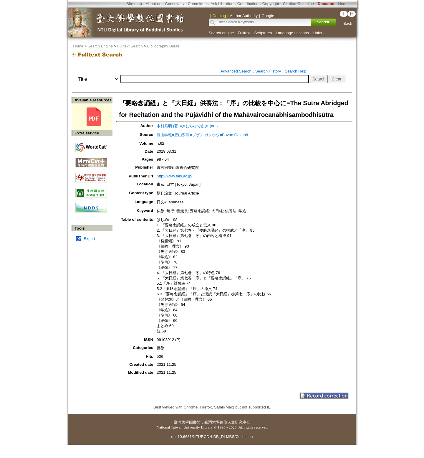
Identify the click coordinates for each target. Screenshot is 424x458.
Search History (268, 71)
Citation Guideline (298, 3)
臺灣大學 (181, 422)
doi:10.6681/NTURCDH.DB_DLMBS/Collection (212, 436)
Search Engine (100, 46)
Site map (134, 3)
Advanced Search (236, 71)
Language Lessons (292, 33)
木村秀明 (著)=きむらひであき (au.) (187, 126)
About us (153, 3)
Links (317, 33)
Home (343, 3)
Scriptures (263, 33)
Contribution (248, 3)
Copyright (270, 3)
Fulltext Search (130, 46)
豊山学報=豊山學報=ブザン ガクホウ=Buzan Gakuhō (202, 135)
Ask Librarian (222, 3)
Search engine (221, 33)
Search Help (295, 71)
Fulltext (244, 33)
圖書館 (195, 422)
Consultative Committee (186, 3)
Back (347, 23)
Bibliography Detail (163, 46)
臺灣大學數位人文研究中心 (227, 422)
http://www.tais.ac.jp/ (174, 176)
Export (89, 238)
